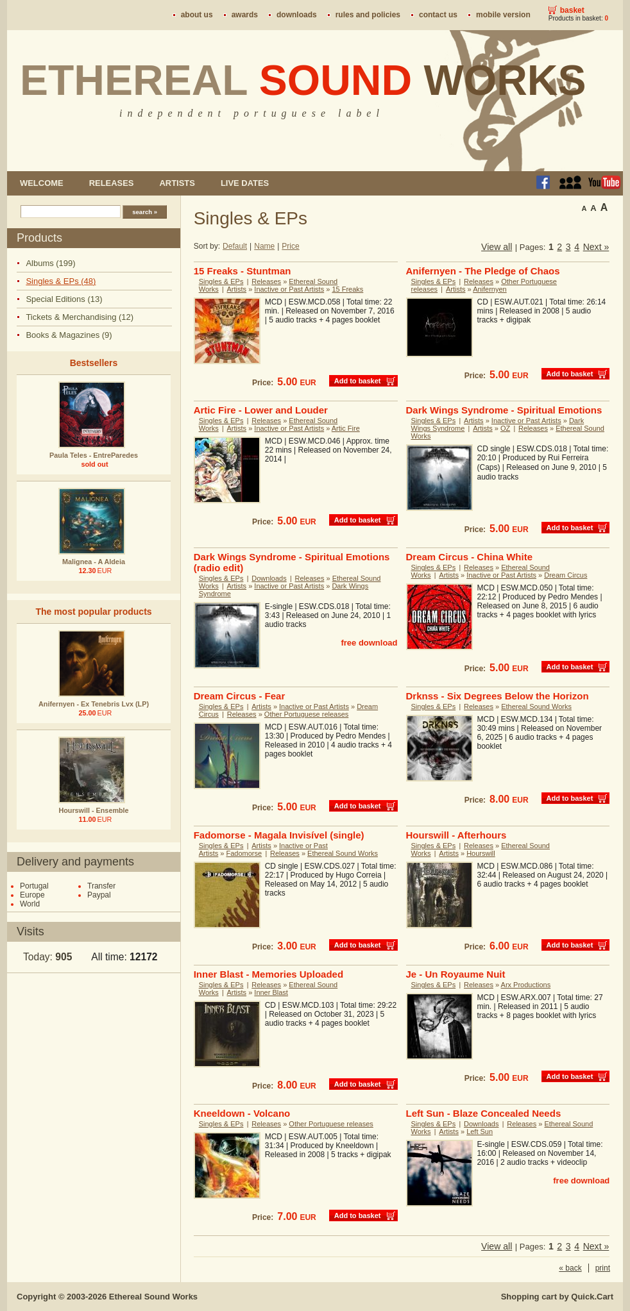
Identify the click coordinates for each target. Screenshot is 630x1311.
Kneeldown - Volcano (242, 1113)
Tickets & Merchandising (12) (79, 317)
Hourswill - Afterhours (456, 835)
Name (264, 246)
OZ (505, 428)
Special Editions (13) (64, 299)
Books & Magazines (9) (69, 335)
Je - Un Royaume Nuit (456, 974)
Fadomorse (244, 853)
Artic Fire (346, 428)
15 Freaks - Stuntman (242, 270)
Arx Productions (526, 985)
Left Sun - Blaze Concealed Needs (483, 1113)
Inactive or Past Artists (289, 289)
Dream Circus (565, 575)
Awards (245, 14)
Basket (572, 10)
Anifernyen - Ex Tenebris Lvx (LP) (93, 704)
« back (570, 1268)
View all (496, 247)
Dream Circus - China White (469, 556)
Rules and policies (368, 14)
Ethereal (303, 80)
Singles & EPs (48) (61, 281)
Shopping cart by (557, 1296)
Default (235, 246)
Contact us (438, 14)
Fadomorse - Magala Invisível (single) (279, 835)
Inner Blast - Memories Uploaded (268, 974)
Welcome (42, 183)
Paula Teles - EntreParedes (93, 455)
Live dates (245, 183)
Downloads (297, 14)
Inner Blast (271, 992)
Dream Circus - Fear (239, 695)
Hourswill (480, 853)
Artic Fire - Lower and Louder (261, 410)
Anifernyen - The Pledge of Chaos (483, 270)
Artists (176, 183)
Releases (111, 183)
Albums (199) (50, 263)
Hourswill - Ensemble (93, 810)
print (602, 1268)
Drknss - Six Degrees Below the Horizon (497, 695)
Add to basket (357, 381)
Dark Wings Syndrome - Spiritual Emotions (504, 410)
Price (290, 246)
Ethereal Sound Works (536, 706)
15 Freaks (347, 289)
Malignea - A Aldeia (93, 561)
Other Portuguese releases (306, 714)
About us (197, 14)
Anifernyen (490, 289)
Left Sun (479, 1131)
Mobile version (503, 14)
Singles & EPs (221, 281)
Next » (596, 247)
